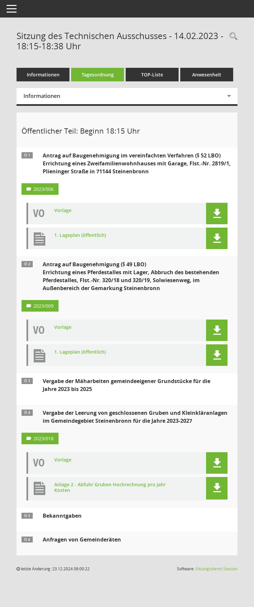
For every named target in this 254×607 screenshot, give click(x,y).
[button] (217, 213)
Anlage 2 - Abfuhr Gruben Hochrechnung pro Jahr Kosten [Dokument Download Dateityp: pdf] (110, 487)
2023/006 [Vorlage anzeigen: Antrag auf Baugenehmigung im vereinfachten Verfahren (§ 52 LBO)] (43, 189)
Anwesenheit (206, 74)
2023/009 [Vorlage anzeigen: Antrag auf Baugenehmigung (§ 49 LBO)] (43, 306)
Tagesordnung (98, 74)
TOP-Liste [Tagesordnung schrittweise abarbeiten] (152, 74)
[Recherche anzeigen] (231, 36)
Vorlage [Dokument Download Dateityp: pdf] (62, 210)
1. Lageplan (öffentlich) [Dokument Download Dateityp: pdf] (80, 235)
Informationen (43, 74)
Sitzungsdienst (216, 569)
